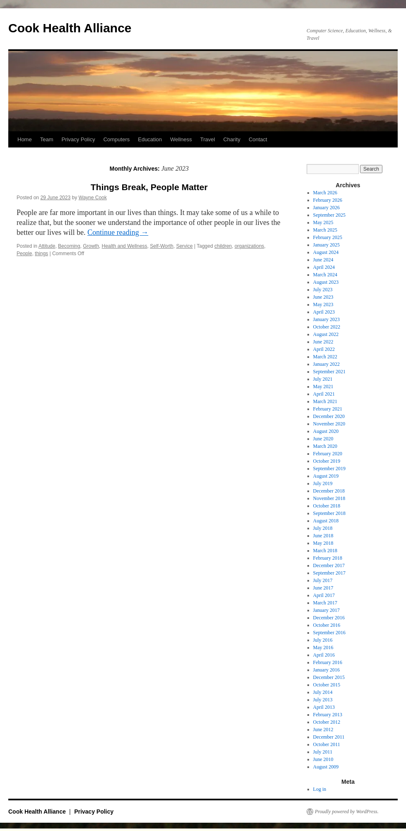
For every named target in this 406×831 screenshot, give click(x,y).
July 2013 (323, 700)
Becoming (69, 246)
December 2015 (329, 677)
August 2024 (326, 252)
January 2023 (326, 319)
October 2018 (327, 506)
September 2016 (329, 632)
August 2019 (326, 476)
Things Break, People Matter (149, 187)
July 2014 (323, 692)
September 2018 (329, 513)
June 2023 (323, 297)
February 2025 (327, 237)
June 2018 (323, 536)
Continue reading (117, 232)
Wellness (181, 139)
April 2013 (324, 707)
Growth (91, 246)
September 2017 (329, 573)
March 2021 (325, 401)
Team (46, 139)
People (24, 253)
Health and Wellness (124, 246)
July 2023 (323, 289)
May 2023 (323, 304)
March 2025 (325, 230)
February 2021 (327, 409)
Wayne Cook (93, 198)
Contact (258, 139)
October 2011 (326, 744)
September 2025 (329, 215)
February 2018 (327, 558)
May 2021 (323, 386)
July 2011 (323, 752)
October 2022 (327, 327)
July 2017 (323, 580)
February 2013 (327, 714)
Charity (231, 139)
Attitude (47, 246)
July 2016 (323, 640)
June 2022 (323, 342)
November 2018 (329, 498)
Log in (319, 789)
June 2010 (323, 759)
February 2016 (327, 662)
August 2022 (326, 334)
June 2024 (323, 260)
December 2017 (329, 565)
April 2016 (324, 655)
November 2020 (329, 424)
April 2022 (324, 349)
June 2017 (323, 588)
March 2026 (325, 193)
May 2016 (323, 647)
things (41, 253)
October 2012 (327, 722)
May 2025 (323, 222)
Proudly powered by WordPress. (347, 811)
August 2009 (326, 767)
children (223, 246)
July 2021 (323, 379)
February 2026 (327, 200)
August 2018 (326, 521)
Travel (207, 139)
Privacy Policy (78, 139)
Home (24, 139)
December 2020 (329, 416)
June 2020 (323, 439)
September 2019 (329, 468)
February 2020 (327, 454)
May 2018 (323, 543)
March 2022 (325, 357)
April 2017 (324, 595)
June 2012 (323, 729)
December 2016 (329, 618)
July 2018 (323, 528)
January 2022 (326, 364)
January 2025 (326, 245)
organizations (249, 246)
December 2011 (329, 737)
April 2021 (324, 394)
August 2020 (326, 431)
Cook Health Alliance (69, 28)
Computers (116, 139)
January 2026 (326, 207)
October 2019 (327, 461)
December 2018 (329, 491)
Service (184, 246)
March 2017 (325, 603)
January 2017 (326, 610)
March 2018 (325, 550)
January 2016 (326, 670)
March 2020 (325, 446)
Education (150, 139)
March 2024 (325, 275)
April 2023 (324, 312)
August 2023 (326, 282)
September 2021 (329, 371)
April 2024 (324, 267)
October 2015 (327, 685)
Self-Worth (161, 246)
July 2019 (323, 483)
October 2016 (327, 625)
